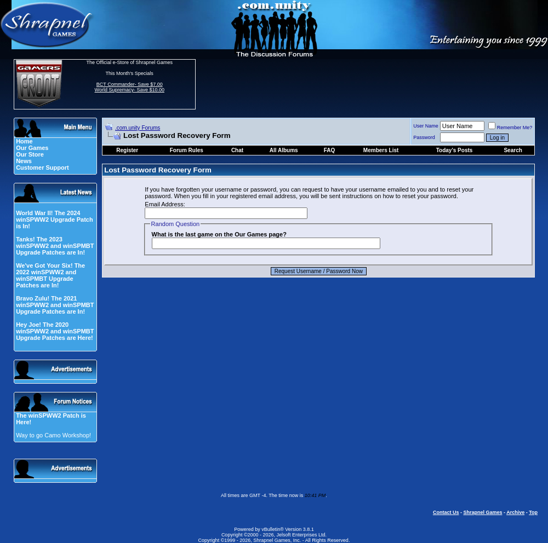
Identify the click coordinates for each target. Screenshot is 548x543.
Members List (380, 150)
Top (533, 512)
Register (127, 150)
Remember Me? (510, 127)
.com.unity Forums (137, 128)
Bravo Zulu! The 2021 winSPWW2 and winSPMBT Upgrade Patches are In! (55, 305)
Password (424, 137)
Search (513, 150)
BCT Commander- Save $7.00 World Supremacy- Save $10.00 (129, 87)
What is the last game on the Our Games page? (219, 234)
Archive (515, 512)
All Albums (284, 150)
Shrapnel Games (482, 512)
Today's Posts (454, 150)
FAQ (329, 150)
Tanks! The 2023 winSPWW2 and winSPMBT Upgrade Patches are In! (55, 246)
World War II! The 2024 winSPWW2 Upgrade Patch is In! (54, 219)
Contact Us (446, 512)
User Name (425, 126)
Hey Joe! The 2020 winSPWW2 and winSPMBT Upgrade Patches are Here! (55, 331)
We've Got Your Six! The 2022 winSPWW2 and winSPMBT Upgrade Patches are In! (50, 275)
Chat (237, 150)
